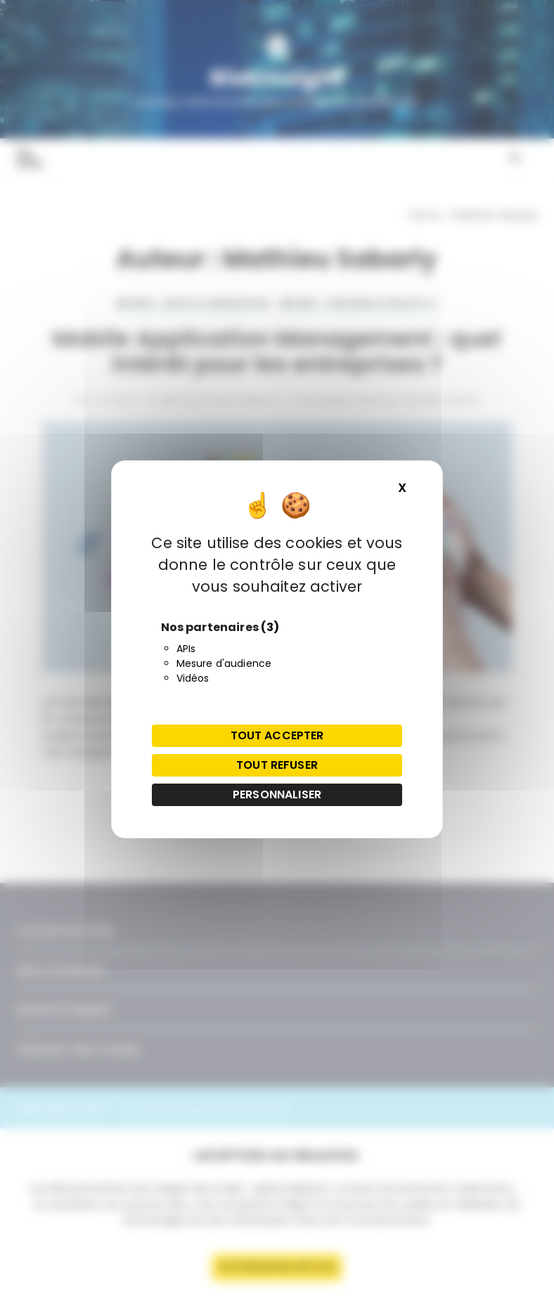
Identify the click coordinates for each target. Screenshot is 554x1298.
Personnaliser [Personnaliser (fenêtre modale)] (277, 794)
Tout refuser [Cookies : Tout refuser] (277, 765)
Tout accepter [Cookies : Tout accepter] (277, 735)
